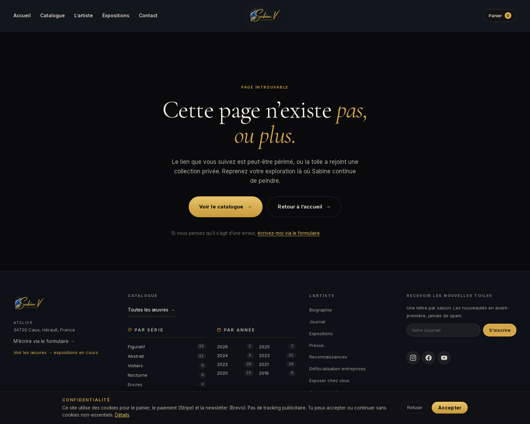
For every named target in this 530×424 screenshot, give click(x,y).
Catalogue (52, 15)
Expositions (115, 15)
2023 (277, 355)
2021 (277, 364)
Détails (122, 415)
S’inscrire (499, 330)
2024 (235, 355)
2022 (235, 364)
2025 (277, 346)
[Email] (443, 330)
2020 (235, 373)
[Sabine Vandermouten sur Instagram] (413, 357)
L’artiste (83, 15)
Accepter (449, 407)
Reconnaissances (328, 356)
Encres (167, 385)
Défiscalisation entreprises (337, 368)
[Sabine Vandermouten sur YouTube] (444, 357)
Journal (317, 321)
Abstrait (167, 356)
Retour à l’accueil (304, 206)
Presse (316, 345)
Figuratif (167, 346)
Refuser (415, 407)
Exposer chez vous (329, 380)
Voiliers (167, 366)
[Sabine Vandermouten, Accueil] (265, 15)
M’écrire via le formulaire (44, 341)
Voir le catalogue (225, 206)
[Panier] (499, 15)
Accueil (22, 15)
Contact (148, 15)
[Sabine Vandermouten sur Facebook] (428, 357)
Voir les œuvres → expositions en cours (56, 352)
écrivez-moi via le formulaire (289, 233)
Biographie (320, 310)
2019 (277, 373)
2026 (235, 346)
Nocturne (167, 375)
